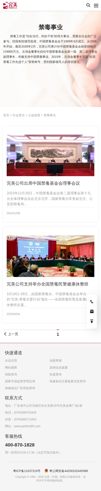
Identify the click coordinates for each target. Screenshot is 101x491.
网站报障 (11, 367)
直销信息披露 (59, 367)
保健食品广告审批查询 (20, 388)
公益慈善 (34, 115)
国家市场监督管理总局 (20, 381)
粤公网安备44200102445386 (68, 471)
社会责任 (19, 115)
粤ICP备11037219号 (27, 471)
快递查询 (56, 374)
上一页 (10, 334)
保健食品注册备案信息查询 (68, 381)
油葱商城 (56, 360)
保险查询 (11, 374)
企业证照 (11, 360)
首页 (6, 115)
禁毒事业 (50, 115)
